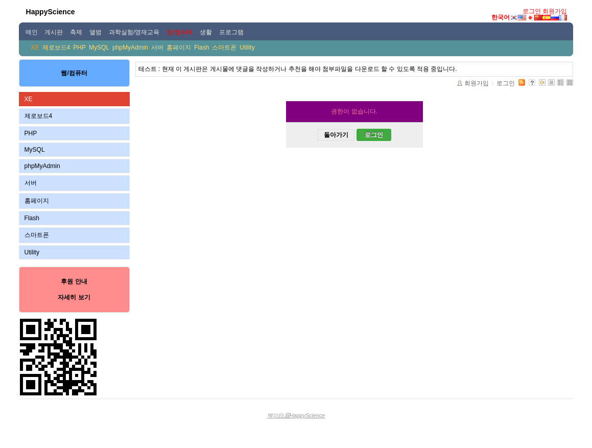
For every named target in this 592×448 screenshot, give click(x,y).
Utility (247, 47)
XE (35, 47)
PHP (79, 47)
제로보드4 (56, 47)
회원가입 (554, 11)
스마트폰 (224, 47)
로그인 (532, 11)
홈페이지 (179, 47)
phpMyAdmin (130, 47)
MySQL (99, 47)
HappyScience (50, 12)
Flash (201, 47)
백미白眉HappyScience (296, 415)
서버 (157, 47)
